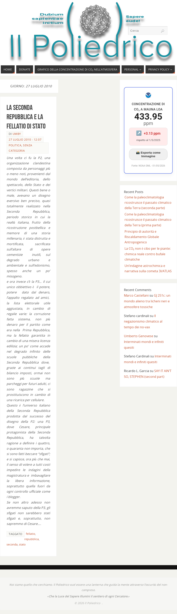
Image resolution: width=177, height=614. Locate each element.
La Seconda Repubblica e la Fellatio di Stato (26, 117)
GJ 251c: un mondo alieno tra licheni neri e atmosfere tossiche (147, 301)
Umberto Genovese (138, 336)
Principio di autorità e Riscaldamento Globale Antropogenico (142, 236)
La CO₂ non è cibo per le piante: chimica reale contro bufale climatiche (148, 253)
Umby (17, 134)
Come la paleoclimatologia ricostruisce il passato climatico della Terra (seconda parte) (148, 202)
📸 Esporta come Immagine (148, 154)
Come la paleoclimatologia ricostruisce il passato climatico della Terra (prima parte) (148, 219)
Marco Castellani (136, 295)
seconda (12, 544)
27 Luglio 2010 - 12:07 (25, 139)
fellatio (30, 534)
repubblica (31, 539)
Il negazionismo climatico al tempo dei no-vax (143, 321)
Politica (15, 145)
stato (22, 544)
